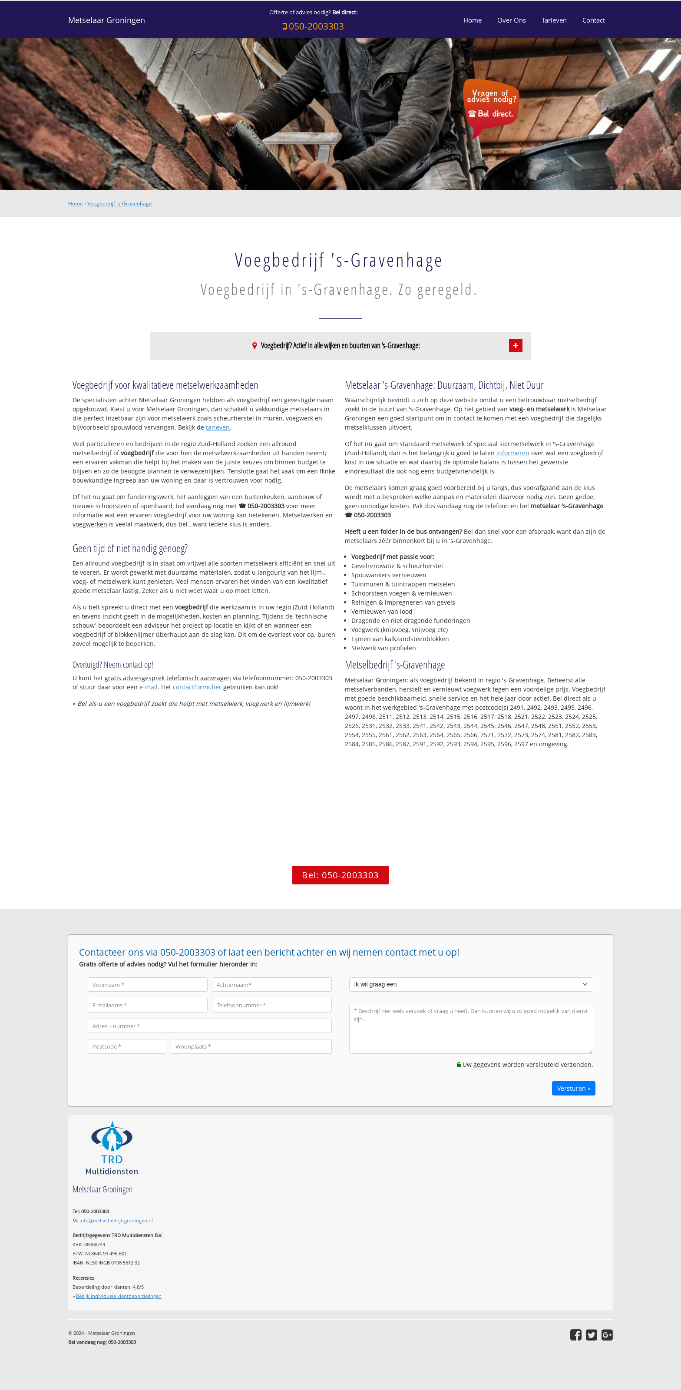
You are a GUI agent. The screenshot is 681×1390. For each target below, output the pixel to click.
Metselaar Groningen (106, 20)
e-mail (148, 687)
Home (75, 203)
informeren (512, 453)
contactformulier (197, 687)
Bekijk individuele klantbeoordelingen (119, 1296)
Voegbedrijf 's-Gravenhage (119, 203)
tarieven (218, 427)
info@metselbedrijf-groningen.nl (116, 1220)
